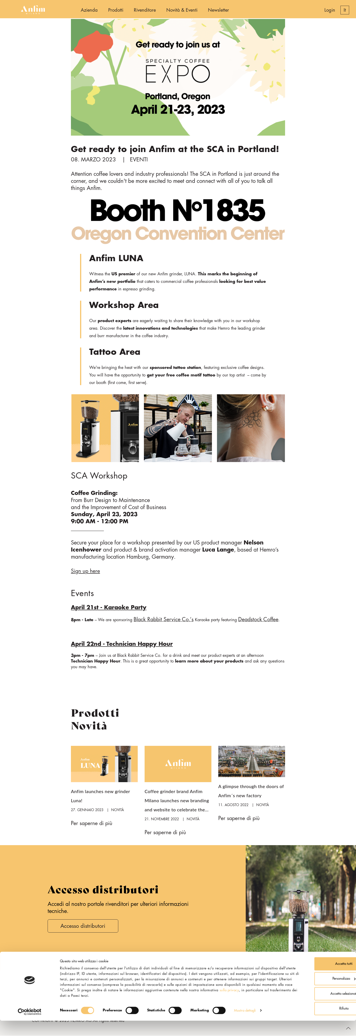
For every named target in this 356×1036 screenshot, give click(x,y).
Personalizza (317, 994)
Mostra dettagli (245, 1025)
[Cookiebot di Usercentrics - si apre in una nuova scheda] (30, 1027)
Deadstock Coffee (260, 619)
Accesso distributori (84, 926)
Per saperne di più (92, 823)
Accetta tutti (317, 979)
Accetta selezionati (317, 1009)
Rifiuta (317, 1023)
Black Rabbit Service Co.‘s (164, 619)
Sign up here (86, 571)
